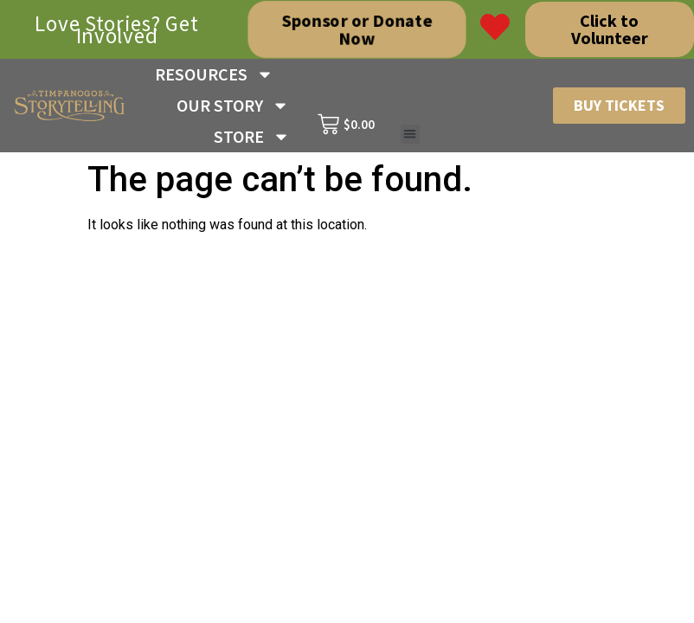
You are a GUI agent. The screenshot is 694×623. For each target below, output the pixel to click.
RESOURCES (214, 74)
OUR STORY (233, 105)
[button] (411, 135)
